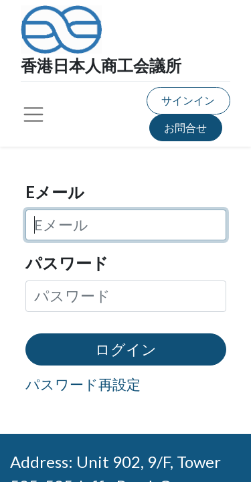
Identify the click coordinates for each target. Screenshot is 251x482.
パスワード (66, 262)
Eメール (54, 192)
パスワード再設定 (83, 384)
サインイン (188, 100)
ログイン (126, 349)
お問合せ (185, 127)
